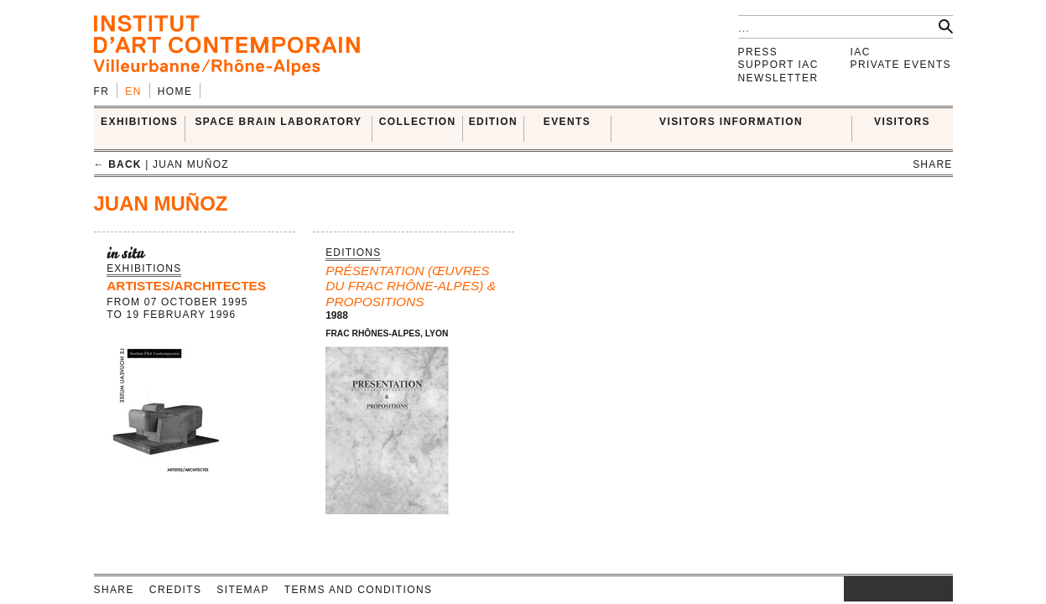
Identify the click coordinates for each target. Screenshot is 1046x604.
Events (567, 122)
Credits (175, 590)
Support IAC (778, 64)
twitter (890, 588)
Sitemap (242, 590)
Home (175, 91)
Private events (901, 64)
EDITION (493, 122)
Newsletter (778, 78)
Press (758, 52)
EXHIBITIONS (139, 122)
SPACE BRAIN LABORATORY (278, 122)
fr (102, 91)
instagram (852, 588)
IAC (861, 52)
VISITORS (902, 122)
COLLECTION (417, 122)
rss (940, 588)
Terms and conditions (358, 590)
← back (118, 164)
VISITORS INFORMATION (731, 122)
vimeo (915, 588)
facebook (869, 588)
